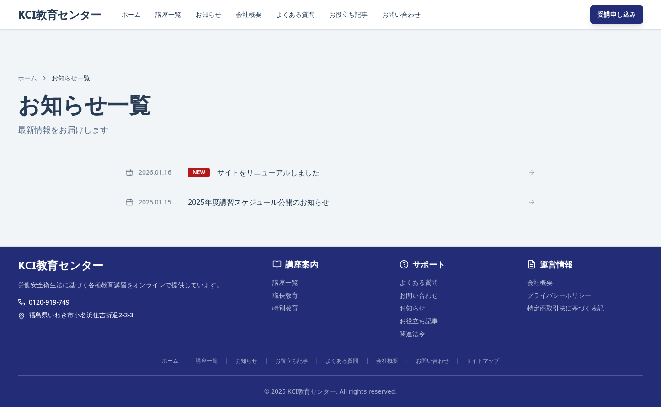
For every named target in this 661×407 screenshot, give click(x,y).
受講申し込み (616, 14)
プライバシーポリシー (559, 295)
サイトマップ (482, 360)
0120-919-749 (49, 302)
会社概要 (248, 14)
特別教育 (285, 308)
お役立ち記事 (348, 14)
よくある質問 (295, 14)
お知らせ (208, 14)
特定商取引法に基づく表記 (565, 308)
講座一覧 (168, 14)
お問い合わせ (401, 14)
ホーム (131, 14)
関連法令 (412, 333)
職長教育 (285, 295)
